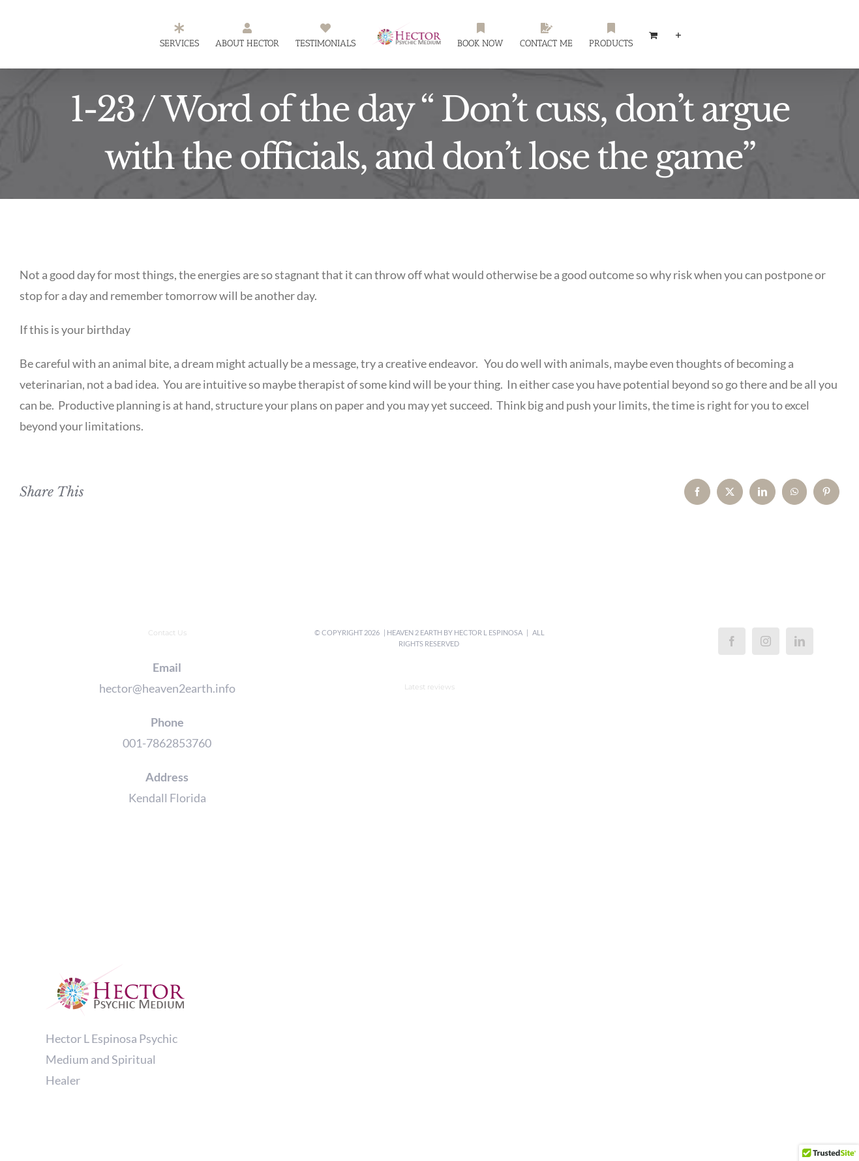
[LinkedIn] (799, 641)
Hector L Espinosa (488, 632)
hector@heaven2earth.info (167, 688)
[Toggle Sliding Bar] (678, 34)
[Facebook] (732, 641)
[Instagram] (765, 641)
